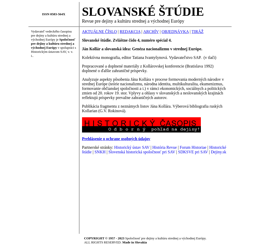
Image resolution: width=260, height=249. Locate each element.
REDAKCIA (130, 31)
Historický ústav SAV (132, 147)
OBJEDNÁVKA (175, 31)
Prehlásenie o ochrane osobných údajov (116, 139)
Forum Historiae (193, 147)
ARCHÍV (151, 31)
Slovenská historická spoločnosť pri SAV (141, 152)
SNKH (100, 152)
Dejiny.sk (218, 152)
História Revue (164, 147)
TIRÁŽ (197, 31)
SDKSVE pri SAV (193, 152)
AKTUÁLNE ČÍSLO (99, 31)
